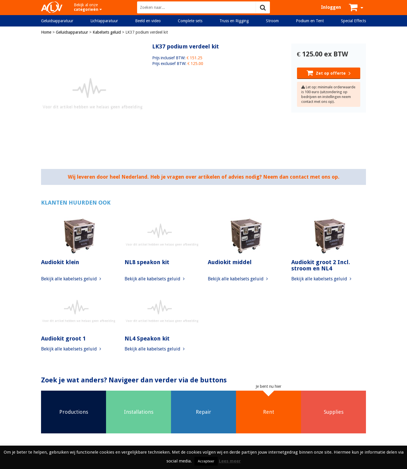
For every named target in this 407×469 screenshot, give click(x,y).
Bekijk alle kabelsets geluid (71, 279)
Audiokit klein (60, 262)
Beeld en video (148, 21)
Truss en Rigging (234, 21)
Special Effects (353, 21)
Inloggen (331, 7)
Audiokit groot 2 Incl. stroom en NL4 (320, 265)
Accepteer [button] (206, 461)
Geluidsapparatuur (57, 21)
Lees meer (230, 461)
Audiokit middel (230, 262)
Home (46, 32)
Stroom (272, 21)
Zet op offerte (329, 72)
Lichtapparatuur (104, 21)
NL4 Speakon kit (147, 338)
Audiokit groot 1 (63, 338)
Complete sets (190, 21)
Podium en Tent (310, 21)
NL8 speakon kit (147, 262)
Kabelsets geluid (107, 32)
